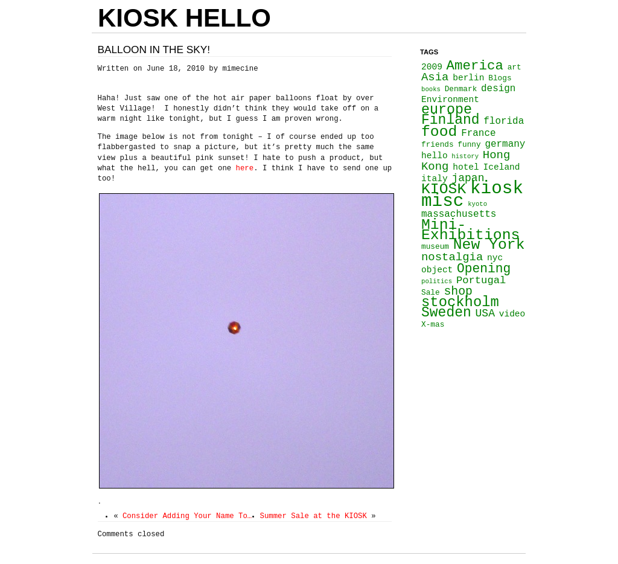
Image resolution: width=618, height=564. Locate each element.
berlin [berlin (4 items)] (468, 78)
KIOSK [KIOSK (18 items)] (443, 189)
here (245, 168)
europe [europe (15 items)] (446, 110)
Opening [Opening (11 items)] (484, 268)
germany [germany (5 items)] (505, 144)
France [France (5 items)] (478, 133)
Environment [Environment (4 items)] (450, 99)
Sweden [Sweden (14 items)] (446, 313)
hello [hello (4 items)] (434, 156)
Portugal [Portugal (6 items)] (481, 280)
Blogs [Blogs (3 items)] (499, 78)
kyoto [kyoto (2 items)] (477, 204)
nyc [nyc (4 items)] (495, 258)
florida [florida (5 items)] (503, 121)
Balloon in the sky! (154, 49)
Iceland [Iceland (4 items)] (501, 167)
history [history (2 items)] (465, 156)
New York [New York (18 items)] (489, 244)
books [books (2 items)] (431, 89)
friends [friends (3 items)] (437, 144)
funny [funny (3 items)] (468, 144)
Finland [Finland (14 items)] (450, 120)
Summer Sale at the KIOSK (313, 516)
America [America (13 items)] (475, 66)
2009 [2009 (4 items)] (431, 67)
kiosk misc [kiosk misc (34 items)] (472, 195)
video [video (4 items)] (512, 314)
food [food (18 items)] (439, 131)
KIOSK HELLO (184, 18)
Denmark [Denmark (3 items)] (461, 89)
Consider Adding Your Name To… (187, 516)
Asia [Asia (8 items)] (434, 77)
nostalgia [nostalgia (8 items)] (452, 257)
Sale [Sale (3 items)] (430, 292)
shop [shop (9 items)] (458, 291)
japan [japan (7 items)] (467, 178)
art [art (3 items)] (514, 67)
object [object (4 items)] (437, 270)
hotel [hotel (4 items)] (466, 167)
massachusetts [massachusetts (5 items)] (458, 214)
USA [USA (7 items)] (485, 313)
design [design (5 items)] (498, 88)
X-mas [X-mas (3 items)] (432, 324)
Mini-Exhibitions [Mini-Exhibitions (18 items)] (470, 229)
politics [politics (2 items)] (436, 281)
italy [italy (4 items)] (434, 179)
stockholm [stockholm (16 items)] (460, 302)
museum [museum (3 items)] (435, 246)
